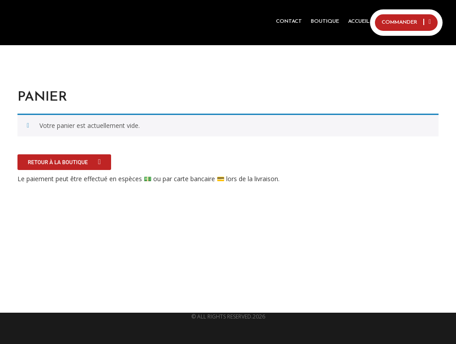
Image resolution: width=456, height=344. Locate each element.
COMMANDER (406, 22)
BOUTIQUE (325, 21)
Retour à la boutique (58, 162)
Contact (289, 21)
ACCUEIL (359, 21)
